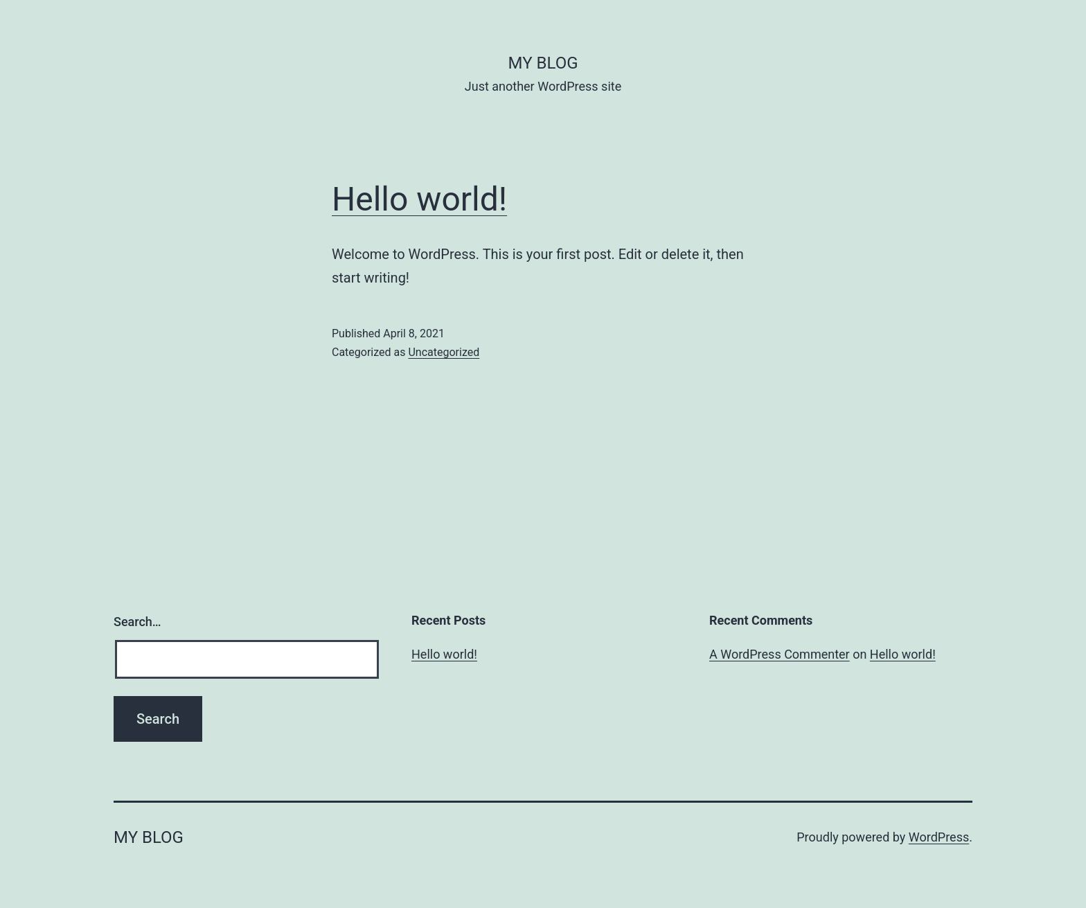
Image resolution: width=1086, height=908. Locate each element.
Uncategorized (443, 352)
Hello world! (419, 199)
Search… (137, 621)
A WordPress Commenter (779, 654)
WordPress (939, 837)
